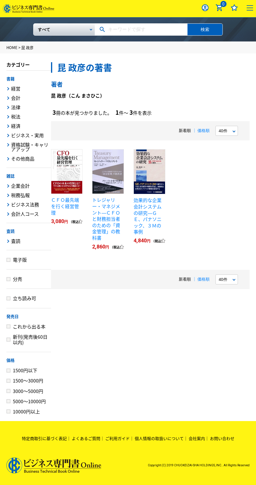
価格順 (203, 130)
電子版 (20, 259)
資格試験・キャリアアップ (29, 146)
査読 (10, 231)
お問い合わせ (222, 438)
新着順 (185, 130)
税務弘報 (20, 195)
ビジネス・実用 (27, 135)
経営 (15, 88)
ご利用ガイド (117, 438)
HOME (11, 47)
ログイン (205, 7)
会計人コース (25, 214)
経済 (15, 126)
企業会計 (20, 185)
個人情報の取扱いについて (159, 438)
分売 (17, 278)
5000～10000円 (29, 401)
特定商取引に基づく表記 (44, 438)
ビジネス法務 (25, 204)
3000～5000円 (28, 390)
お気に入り (234, 7)
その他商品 (22, 158)
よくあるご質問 (86, 438)
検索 (205, 29)
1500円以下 (25, 370)
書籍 (10, 78)
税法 (15, 116)
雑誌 (10, 176)
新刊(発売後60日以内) (30, 339)
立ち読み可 (24, 298)
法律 (15, 107)
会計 (15, 98)
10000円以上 (26, 411)
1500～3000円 (28, 380)
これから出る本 (29, 326)
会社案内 (197, 438)
